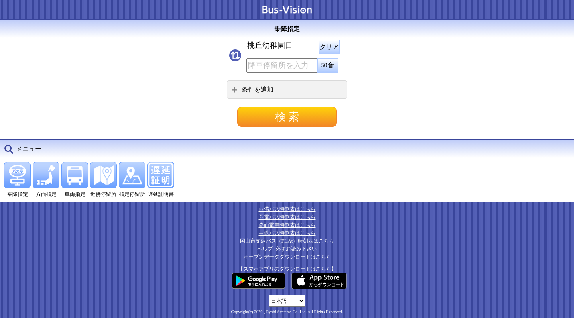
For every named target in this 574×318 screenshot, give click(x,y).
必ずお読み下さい (296, 249)
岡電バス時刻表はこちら (287, 217)
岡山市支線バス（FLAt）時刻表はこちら (287, 241)
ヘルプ (265, 249)
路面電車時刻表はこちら (287, 225)
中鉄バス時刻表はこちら (287, 233)
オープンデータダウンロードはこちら (287, 257)
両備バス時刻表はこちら (287, 209)
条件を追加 (252, 89)
